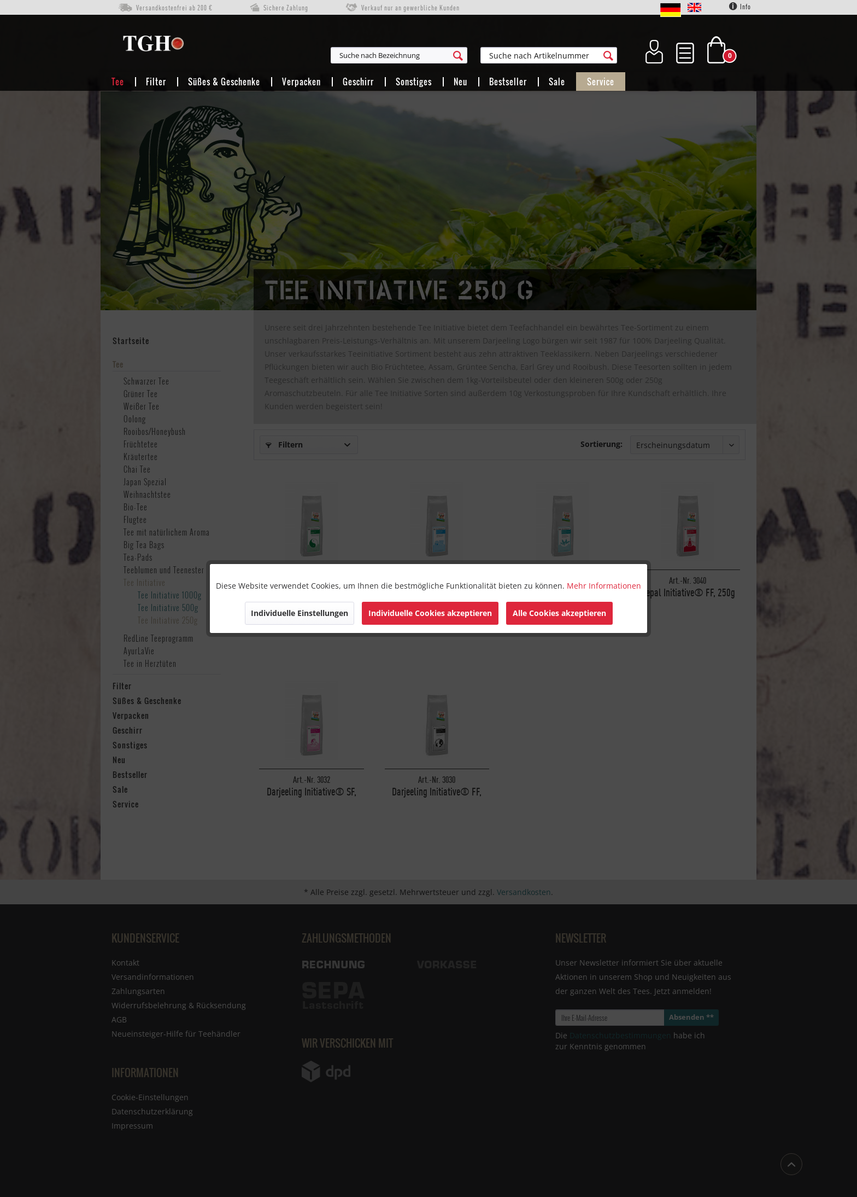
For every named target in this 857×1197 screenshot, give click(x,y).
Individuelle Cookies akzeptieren (430, 613)
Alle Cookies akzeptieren (559, 613)
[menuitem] (452, 55)
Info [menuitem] (740, 6)
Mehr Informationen (604, 585)
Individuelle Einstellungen (299, 613)
